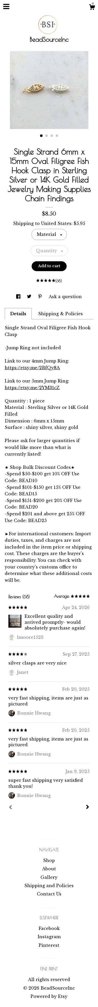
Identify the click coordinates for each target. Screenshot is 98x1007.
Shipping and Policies (49, 885)
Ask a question (65, 296)
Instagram (49, 936)
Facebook (49, 928)
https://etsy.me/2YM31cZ (32, 387)
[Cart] (92, 8)
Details (18, 313)
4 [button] (57, 135)
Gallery (49, 877)
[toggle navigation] (6, 6)
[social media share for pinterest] (40, 296)
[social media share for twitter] (30, 296)
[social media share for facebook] (19, 296)
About (49, 868)
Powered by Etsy (49, 996)
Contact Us (49, 893)
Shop (49, 860)
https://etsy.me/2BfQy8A (32, 367)
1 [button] (41, 135)
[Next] (87, 807)
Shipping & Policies (60, 313)
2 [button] (46, 135)
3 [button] (51, 135)
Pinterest (49, 945)
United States (56, 223)
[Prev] (10, 808)
